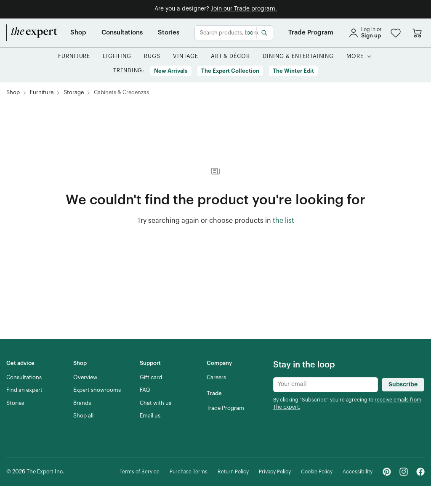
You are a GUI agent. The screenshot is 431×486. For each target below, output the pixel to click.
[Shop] (78, 33)
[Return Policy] (233, 471)
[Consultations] (122, 33)
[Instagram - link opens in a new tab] (403, 472)
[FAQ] (145, 390)
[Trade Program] (310, 33)
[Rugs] (152, 56)
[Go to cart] (417, 32)
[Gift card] (151, 377)
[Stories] (168, 33)
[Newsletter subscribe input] (325, 384)
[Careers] (216, 377)
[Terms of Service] (140, 471)
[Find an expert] (24, 390)
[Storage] (74, 92)
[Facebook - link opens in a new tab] (420, 472)
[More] (355, 56)
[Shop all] (83, 416)
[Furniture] (74, 56)
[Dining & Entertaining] (298, 56)
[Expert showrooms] (97, 390)
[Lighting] (117, 56)
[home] (32, 33)
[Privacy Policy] (275, 471)
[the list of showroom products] (283, 221)
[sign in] (365, 32)
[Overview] (85, 377)
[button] (395, 33)
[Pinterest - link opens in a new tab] (387, 472)
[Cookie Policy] (317, 471)
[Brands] (82, 403)
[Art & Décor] (230, 56)
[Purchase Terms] (189, 471)
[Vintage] (185, 56)
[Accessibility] (357, 471)
